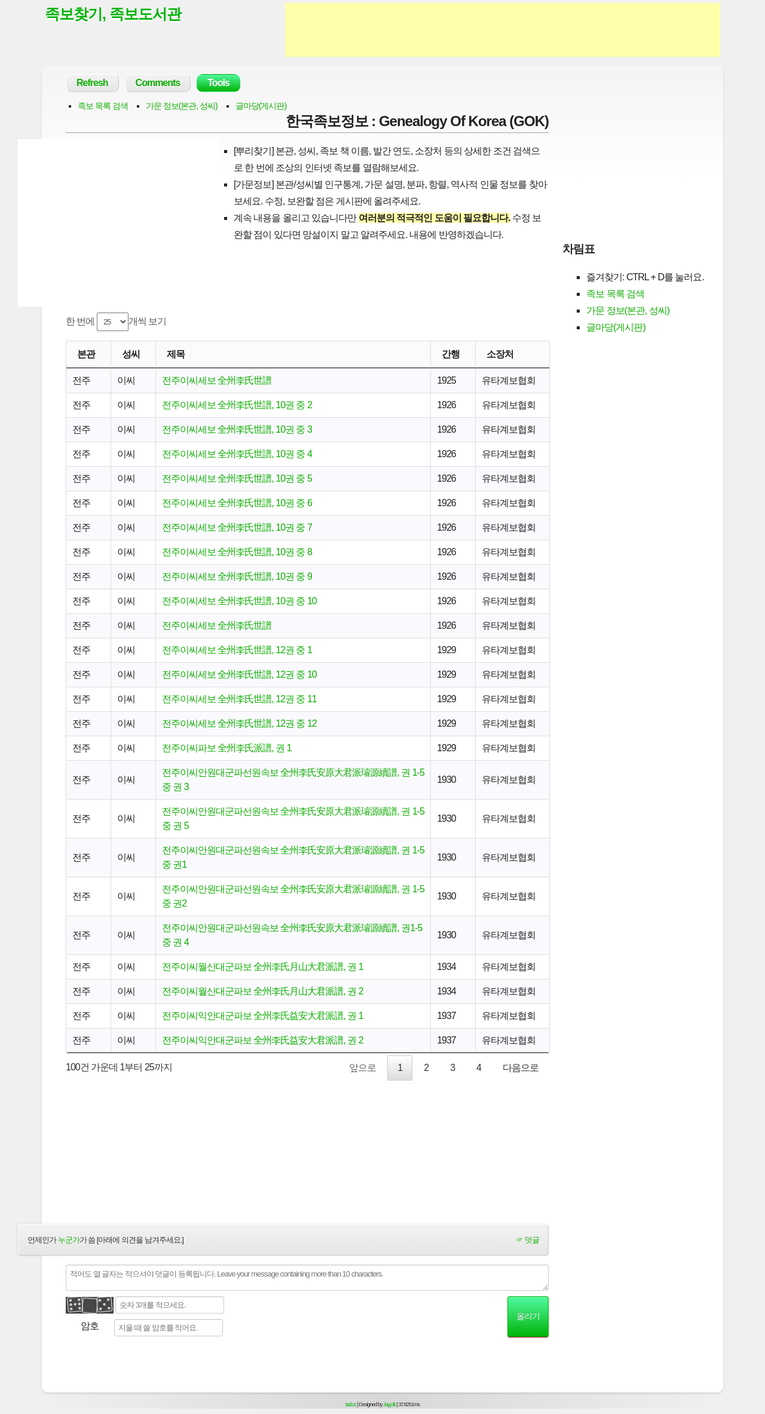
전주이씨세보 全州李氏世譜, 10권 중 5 (237, 478)
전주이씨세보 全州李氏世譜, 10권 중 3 (237, 429)
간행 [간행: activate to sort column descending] (451, 354)
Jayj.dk (389, 1404)
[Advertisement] (502, 30)
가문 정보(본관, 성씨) (182, 106)
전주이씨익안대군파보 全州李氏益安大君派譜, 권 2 (262, 1040)
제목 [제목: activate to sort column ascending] (176, 354)
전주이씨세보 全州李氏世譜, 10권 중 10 (239, 601)
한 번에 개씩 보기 (116, 322)
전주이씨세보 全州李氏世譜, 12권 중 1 (237, 650)
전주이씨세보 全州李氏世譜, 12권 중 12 (239, 723)
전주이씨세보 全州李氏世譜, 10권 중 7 (237, 527)
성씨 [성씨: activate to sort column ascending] (131, 354)
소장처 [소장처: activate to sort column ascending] (499, 354)
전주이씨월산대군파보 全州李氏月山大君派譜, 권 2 (262, 991)
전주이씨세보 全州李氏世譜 (216, 380)
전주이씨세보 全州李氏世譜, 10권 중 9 (237, 576)
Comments (158, 83)
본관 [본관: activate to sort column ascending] (86, 354)
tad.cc (350, 1404)
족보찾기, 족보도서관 (113, 13)
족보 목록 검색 (103, 106)
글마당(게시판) (260, 106)
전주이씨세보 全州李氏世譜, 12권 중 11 (239, 699)
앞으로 (362, 1068)
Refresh (92, 83)
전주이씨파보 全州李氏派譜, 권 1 (227, 748)
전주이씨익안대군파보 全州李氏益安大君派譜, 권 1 (262, 1016)
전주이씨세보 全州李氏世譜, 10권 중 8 (237, 552)
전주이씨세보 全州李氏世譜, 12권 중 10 (239, 674)
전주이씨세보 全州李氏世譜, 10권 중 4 (237, 454)
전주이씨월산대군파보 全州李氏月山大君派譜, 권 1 (262, 967)
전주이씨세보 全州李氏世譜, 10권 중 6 (237, 503)
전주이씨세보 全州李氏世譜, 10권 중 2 (237, 405)
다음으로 (520, 1068)
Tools (218, 83)
